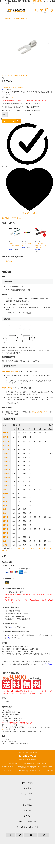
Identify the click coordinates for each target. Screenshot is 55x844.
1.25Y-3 (6, 453)
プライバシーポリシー (27, 822)
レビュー (9, 264)
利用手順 (27, 811)
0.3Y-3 (5, 433)
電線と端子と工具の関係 (10, 371)
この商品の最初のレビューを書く (13, 87)
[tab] (27, 271)
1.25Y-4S (6, 473)
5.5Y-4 (5, 529)
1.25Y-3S (6, 457)
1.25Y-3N (6, 461)
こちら (11, 97)
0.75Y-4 (6, 449)
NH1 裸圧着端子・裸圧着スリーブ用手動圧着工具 (40, 245)
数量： (4, 114)
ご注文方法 (27, 805)
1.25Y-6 (6, 485)
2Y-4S (5, 501)
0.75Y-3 (6, 441)
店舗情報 (27, 788)
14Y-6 (5, 545)
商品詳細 (9, 261)
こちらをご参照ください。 (41, 412)
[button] (36, 10)
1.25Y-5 (6, 481)
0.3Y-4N (6, 437)
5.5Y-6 (5, 537)
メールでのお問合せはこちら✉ (23, 3)
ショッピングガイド (27, 794)
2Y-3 (4, 489)
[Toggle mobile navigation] (2, 10)
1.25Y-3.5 (6, 469)
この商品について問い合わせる (12, 218)
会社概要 (27, 799)
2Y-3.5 (5, 493)
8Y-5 (4, 541)
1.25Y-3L (6, 465)
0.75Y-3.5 (6, 445)
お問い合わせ (27, 783)
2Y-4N (5, 505)
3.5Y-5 (5, 521)
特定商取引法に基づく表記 (27, 827)
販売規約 (27, 816)
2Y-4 (4, 497)
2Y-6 (4, 513)
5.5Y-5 (5, 533)
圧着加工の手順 (7, 388)
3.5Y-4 (5, 517)
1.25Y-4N (6, 477)
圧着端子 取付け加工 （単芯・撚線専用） (14, 245)
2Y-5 (4, 509)
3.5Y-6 (5, 525)
